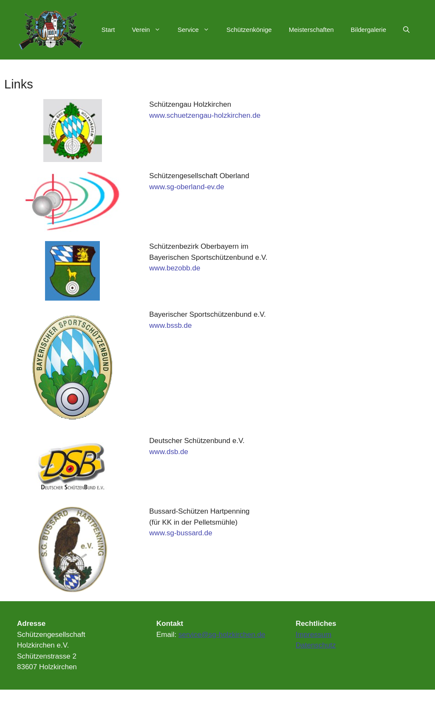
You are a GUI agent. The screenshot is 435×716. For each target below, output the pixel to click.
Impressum (313, 635)
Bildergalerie (368, 29)
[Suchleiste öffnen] (406, 30)
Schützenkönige (249, 29)
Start (108, 29)
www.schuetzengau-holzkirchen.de (204, 115)
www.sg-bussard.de (180, 533)
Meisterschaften (311, 29)
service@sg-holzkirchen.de (221, 635)
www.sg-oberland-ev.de (186, 187)
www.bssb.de (170, 325)
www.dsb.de (168, 452)
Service (198, 30)
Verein (150, 30)
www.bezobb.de (174, 268)
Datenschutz (316, 645)
